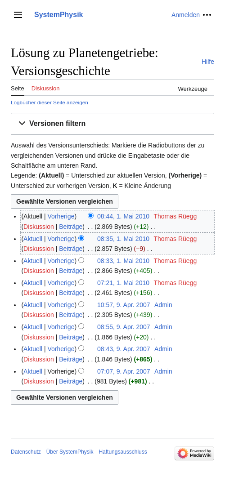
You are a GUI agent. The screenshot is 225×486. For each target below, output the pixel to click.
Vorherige (61, 216)
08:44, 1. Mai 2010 (123, 216)
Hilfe (208, 61)
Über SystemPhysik (70, 452)
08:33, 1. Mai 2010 (123, 260)
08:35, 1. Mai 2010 (123, 238)
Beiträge (70, 226)
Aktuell (32, 238)
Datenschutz (26, 452)
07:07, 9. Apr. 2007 (123, 371)
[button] (112, 124)
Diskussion (38, 226)
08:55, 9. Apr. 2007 (123, 326)
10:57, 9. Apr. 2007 (123, 304)
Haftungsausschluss (123, 452)
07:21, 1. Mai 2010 (123, 282)
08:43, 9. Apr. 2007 (123, 348)
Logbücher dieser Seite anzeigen (49, 102)
